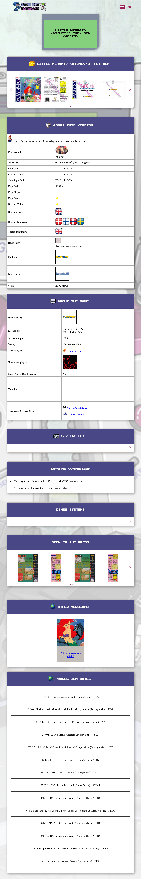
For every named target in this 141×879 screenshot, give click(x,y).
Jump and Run (74, 351)
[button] (130, 89)
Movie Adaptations (75, 407)
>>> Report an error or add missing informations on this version (49, 141)
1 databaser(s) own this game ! (74, 162)
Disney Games (73, 414)
